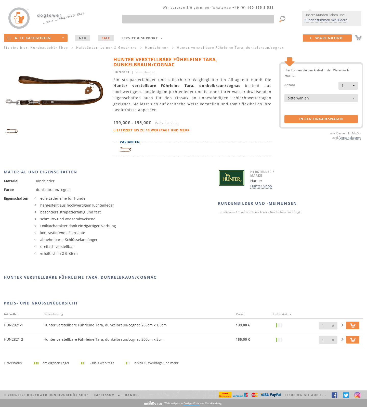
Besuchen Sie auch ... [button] (305, 395)
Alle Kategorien (36, 37)
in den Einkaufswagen (321, 119)
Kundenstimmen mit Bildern (326, 20)
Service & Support (142, 38)
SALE (106, 38)
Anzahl (289, 84)
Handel (132, 395)
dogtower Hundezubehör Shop (58, 395)
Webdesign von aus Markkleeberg (192, 403)
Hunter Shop (261, 186)
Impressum (107, 395)
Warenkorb (331, 38)
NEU (82, 38)
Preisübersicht (167, 123)
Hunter (149, 72)
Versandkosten (350, 137)
